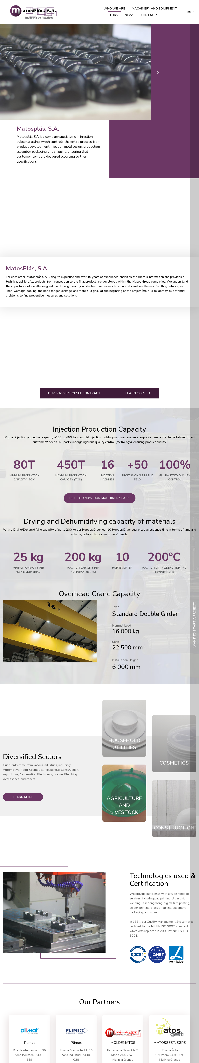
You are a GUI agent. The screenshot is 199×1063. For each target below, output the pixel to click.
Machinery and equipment (154, 8)
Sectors (111, 15)
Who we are (114, 8)
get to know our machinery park (99, 498)
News (129, 15)
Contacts (149, 15)
